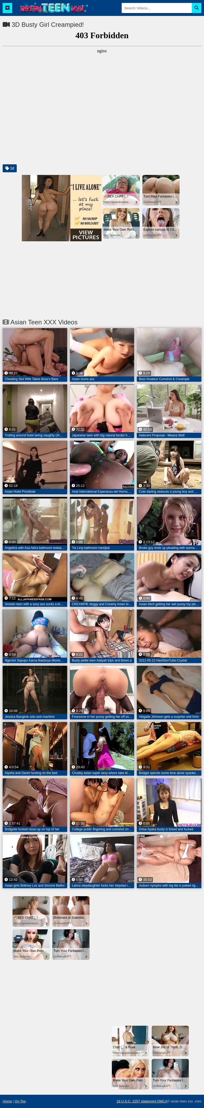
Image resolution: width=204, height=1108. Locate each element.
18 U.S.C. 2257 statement (136, 1101)
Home (7, 1101)
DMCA (162, 1101)
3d (9, 168)
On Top (20, 1101)
